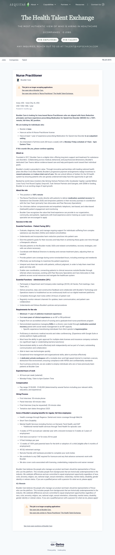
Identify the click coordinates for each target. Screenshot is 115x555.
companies (13, 60)
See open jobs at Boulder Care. (33, 90)
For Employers (47, 40)
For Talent (70, 40)
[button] (34, 4)
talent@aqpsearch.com (81, 46)
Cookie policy (62, 550)
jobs (4, 60)
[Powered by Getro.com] (57, 544)
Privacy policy (52, 550)
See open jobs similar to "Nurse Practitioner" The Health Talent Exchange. (47, 93)
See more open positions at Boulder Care (38, 526)
